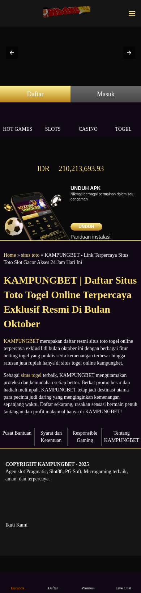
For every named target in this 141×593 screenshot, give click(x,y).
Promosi (88, 582)
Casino (88, 121)
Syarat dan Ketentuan (51, 436)
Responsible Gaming (85, 436)
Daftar (35, 94)
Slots (53, 121)
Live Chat (123, 582)
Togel (123, 121)
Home (10, 255)
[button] (12, 52)
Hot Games (18, 121)
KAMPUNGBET (21, 341)
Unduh (86, 226)
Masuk (106, 94)
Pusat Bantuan (17, 433)
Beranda (18, 582)
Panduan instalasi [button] (90, 237)
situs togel (31, 375)
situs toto (30, 255)
